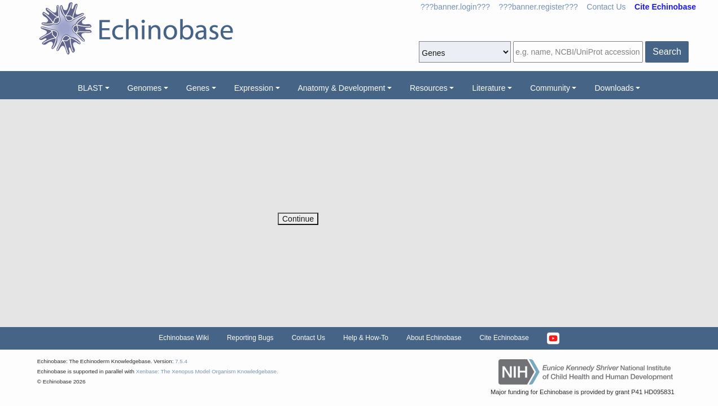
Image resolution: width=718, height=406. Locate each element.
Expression (253, 87)
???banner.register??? (538, 6)
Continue (298, 218)
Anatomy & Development (342, 87)
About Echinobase (433, 338)
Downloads (613, 87)
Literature (488, 87)
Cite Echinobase (503, 338)
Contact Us (605, 6)
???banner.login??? (455, 6)
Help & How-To (365, 338)
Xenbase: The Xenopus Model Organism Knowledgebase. (207, 371)
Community (550, 87)
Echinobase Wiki (184, 338)
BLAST (90, 87)
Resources (429, 87)
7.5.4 (181, 361)
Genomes (145, 87)
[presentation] (363, 191)
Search (667, 51)
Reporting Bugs (250, 338)
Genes (197, 87)
